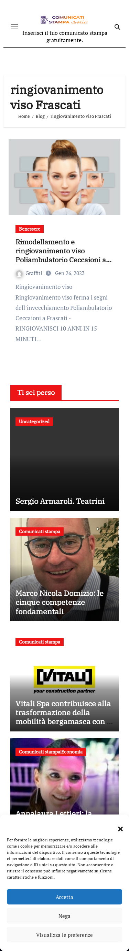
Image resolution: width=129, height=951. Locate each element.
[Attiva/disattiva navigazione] (14, 26)
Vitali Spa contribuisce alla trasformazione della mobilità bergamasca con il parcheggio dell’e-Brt (63, 717)
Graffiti (30, 273)
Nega (64, 915)
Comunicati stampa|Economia (51, 751)
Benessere (29, 228)
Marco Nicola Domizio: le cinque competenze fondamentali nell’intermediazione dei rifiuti (59, 611)
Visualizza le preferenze (64, 934)
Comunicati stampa (39, 531)
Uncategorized (34, 421)
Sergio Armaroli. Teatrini (60, 501)
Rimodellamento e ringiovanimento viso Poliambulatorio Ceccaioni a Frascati (60, 255)
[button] (117, 825)
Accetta (64, 896)
